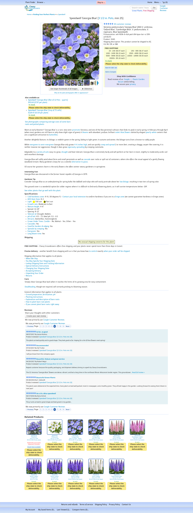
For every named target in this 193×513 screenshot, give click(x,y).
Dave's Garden (138, 79)
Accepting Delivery (33, 271)
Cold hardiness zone (36, 197)
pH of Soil (31, 216)
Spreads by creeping (36, 229)
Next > (68, 326)
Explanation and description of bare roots (42, 299)
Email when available (34, 447)
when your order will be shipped (117, 251)
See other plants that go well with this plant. (42, 191)
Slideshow (87, 89)
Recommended (42, 345)
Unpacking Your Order (35, 273)
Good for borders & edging (38, 226)
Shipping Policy (101, 505)
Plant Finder (30, 2)
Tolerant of (32, 214)
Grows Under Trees (35, 221)
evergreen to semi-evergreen (42, 145)
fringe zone (119, 197)
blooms (85, 132)
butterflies (53, 135)
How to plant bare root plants (38, 302)
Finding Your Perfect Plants (44, 14)
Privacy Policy (114, 505)
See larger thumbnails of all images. (64, 89)
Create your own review (36, 316)
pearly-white (151, 132)
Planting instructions (34, 297)
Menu (157, 2)
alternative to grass (80, 162)
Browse (41, 2)
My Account (30, 510)
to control (93, 251)
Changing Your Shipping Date (37, 268)
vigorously (71, 147)
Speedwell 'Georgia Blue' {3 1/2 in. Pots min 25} (55, 337)
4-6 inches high (80, 145)
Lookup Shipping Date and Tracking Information (45, 263)
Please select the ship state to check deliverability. (126, 64)
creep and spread (108, 145)
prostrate (76, 130)
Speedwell (61, 14)
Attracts (31, 219)
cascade (87, 159)
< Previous (29, 326)
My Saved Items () (46, 510)
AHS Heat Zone (34, 199)
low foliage (124, 182)
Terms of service (86, 505)
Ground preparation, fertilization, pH (40, 295)
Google (127, 79)
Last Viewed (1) (63, 510)
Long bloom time (34, 234)
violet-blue (119, 132)
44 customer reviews (117, 24)
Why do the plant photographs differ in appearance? (71, 93)
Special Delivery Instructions (37, 266)
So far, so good (42, 332)
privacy (133, 84)
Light (30, 202)
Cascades (31, 224)
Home (149, 2)
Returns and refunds (69, 505)
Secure (120, 82)
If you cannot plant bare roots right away (42, 304)
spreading (80, 147)
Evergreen (32, 231)
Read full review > (138, 372)
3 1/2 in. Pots (105, 18)
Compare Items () (80, 510)
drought (64, 152)
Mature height (33, 207)
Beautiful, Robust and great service (50, 359)
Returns (29, 276)
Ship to (101, 2)
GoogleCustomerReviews (164, 8)
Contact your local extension (74, 197)
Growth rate (33, 204)
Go (154, 8)
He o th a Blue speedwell (46, 393)
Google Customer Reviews (53, 320)
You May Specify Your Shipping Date (40, 261)
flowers (128, 132)
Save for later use (111, 68)
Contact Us (126, 505)
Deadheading (30, 287)
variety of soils (43, 152)
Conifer (47, 221)
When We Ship (32, 259)
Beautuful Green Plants (45, 377)
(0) (165, 2)
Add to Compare (110, 72)
